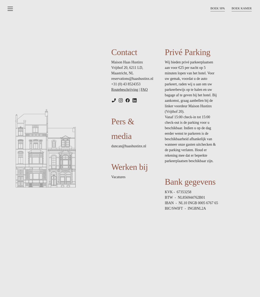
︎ (113, 101)
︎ (134, 101)
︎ (127, 101)
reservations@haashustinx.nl (132, 79)
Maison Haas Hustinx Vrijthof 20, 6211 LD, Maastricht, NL (127, 67)
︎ (120, 101)
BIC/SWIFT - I (185, 208)
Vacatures (118, 177)
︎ (10, 9)
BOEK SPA (217, 8)
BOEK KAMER (242, 8)
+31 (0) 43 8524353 (126, 84)
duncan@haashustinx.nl (128, 146)
